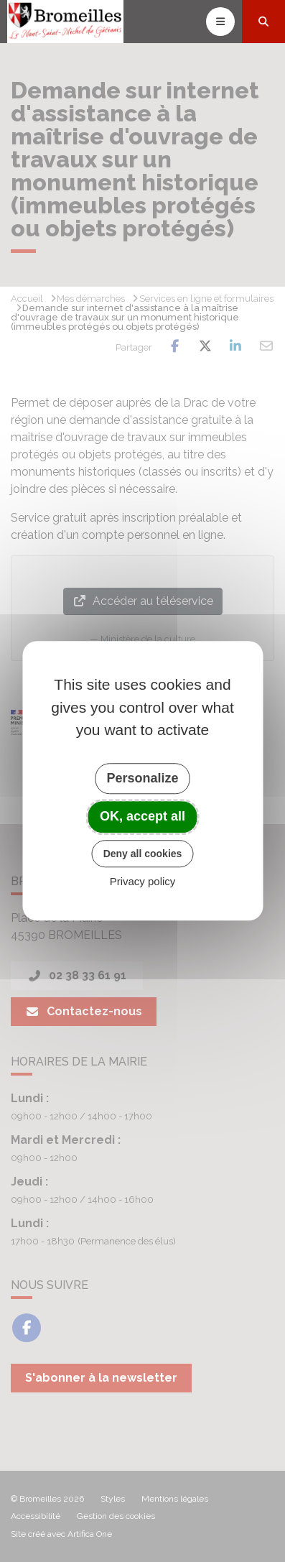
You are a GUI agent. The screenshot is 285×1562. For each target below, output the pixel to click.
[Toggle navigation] (220, 21)
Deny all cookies (142, 853)
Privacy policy (143, 882)
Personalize (142, 778)
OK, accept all (142, 816)
